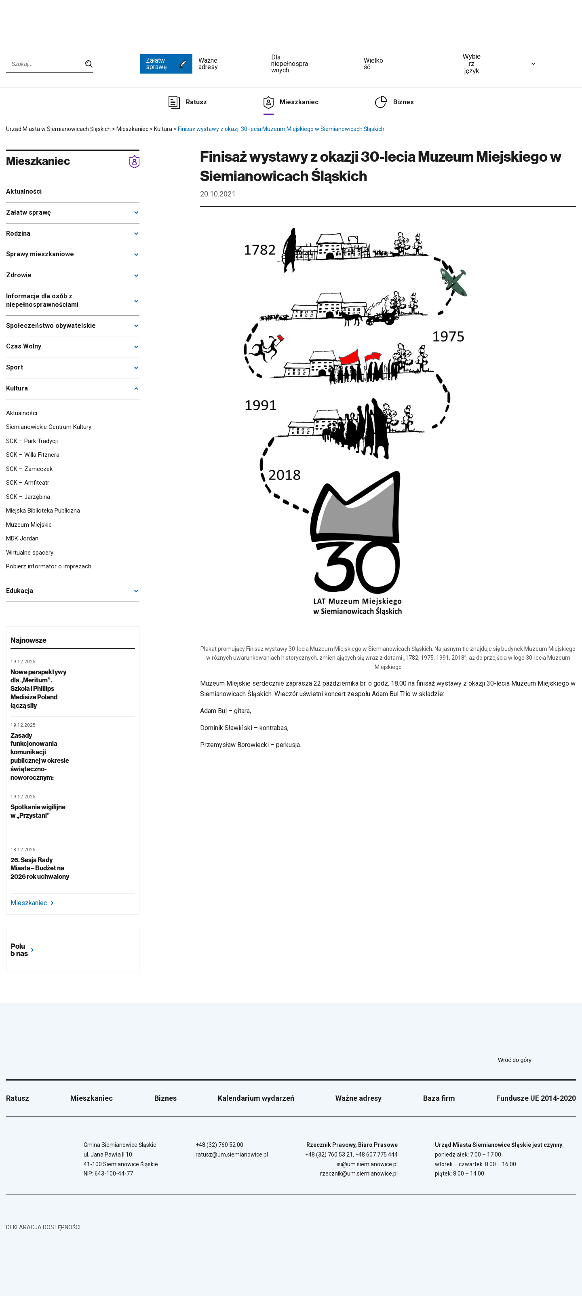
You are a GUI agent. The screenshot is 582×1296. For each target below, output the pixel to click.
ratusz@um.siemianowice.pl (232, 1154)
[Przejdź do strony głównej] (36, 23)
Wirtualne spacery (29, 552)
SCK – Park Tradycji (32, 441)
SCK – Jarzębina (28, 496)
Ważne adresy (231, 64)
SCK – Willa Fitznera (32, 454)
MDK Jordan (22, 538)
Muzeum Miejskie (29, 524)
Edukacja (19, 591)
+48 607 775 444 (376, 1154)
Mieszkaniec (299, 102)
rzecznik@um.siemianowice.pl (359, 1173)
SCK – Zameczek (29, 469)
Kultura (17, 388)
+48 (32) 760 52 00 (219, 1145)
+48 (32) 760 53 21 (329, 1154)
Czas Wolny (23, 346)
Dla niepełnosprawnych (314, 64)
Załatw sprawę (166, 64)
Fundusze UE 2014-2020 (536, 1098)
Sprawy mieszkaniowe (40, 254)
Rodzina (18, 233)
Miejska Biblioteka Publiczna (43, 510)
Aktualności (24, 191)
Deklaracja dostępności (43, 1227)
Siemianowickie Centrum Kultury (48, 427)
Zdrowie (19, 275)
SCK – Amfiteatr (27, 482)
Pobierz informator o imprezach (48, 566)
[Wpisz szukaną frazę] (49, 63)
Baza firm (439, 1098)
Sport (14, 367)
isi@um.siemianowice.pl (367, 1164)
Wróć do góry (537, 1060)
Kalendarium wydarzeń (256, 1098)
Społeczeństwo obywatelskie (51, 325)
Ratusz (196, 102)
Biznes (403, 102)
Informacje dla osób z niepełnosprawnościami (42, 300)
